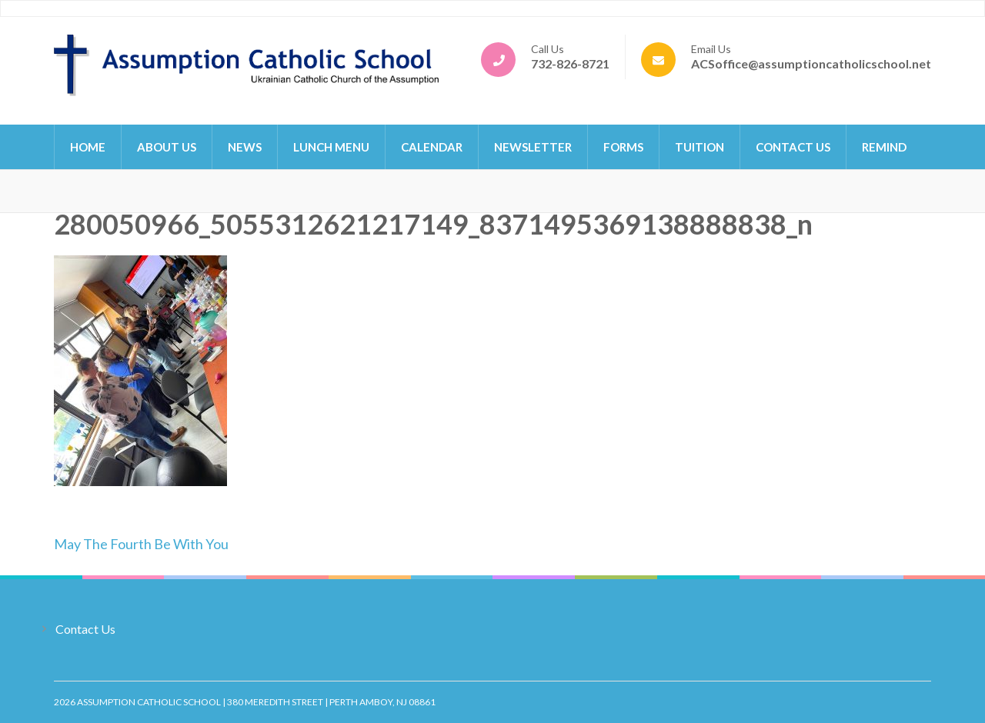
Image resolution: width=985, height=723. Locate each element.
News (245, 147)
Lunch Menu (331, 147)
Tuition (699, 147)
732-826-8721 (570, 63)
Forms (623, 147)
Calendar (431, 147)
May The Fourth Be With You (141, 543)
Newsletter (533, 147)
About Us (166, 147)
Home (87, 147)
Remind (884, 147)
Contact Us (793, 147)
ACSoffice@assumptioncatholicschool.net (811, 63)
